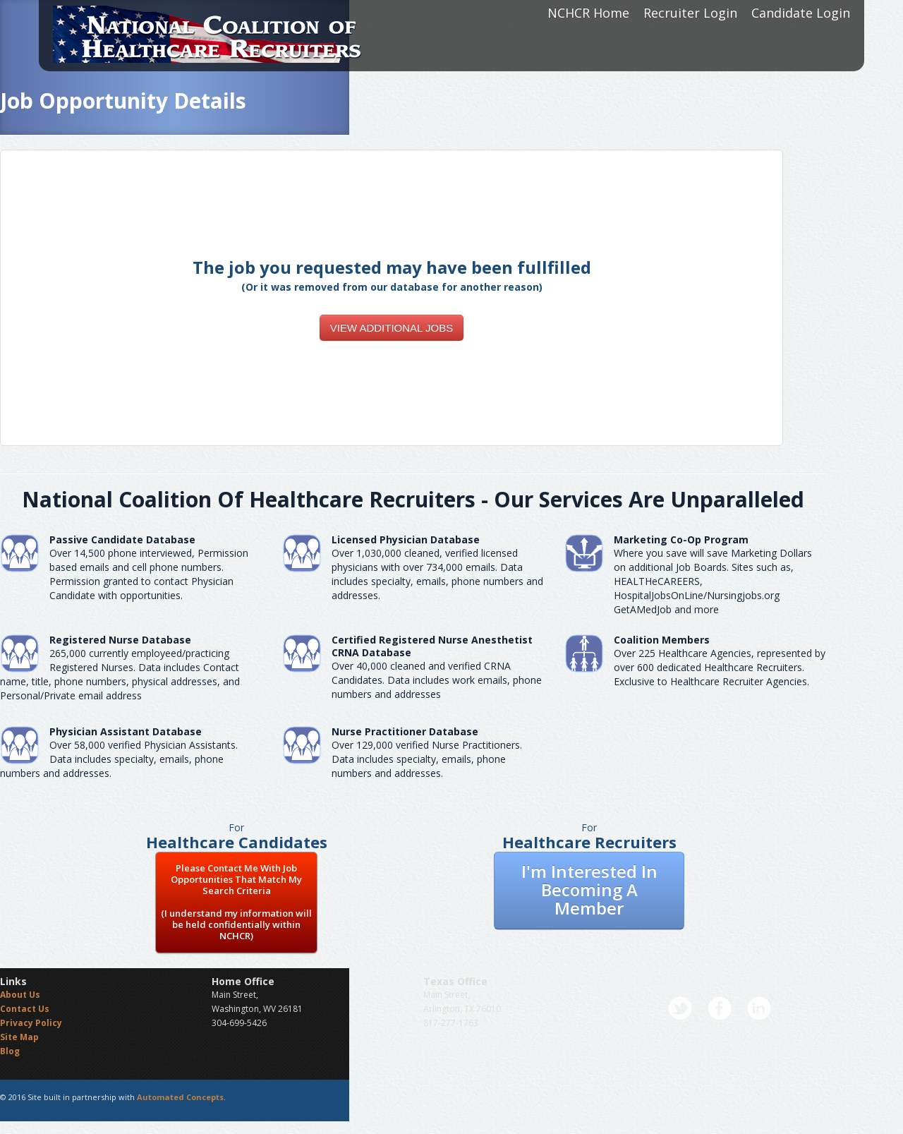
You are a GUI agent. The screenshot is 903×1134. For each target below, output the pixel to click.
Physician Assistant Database (125, 731)
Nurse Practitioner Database (405, 731)
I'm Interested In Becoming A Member (589, 889)
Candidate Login (800, 12)
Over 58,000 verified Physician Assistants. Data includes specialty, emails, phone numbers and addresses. (119, 759)
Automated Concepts (180, 1097)
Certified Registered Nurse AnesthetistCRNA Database (432, 646)
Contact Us (24, 1009)
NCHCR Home (588, 12)
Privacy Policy (31, 1023)
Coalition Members (662, 639)
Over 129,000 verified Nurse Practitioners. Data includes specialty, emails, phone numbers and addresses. (427, 759)
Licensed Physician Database (406, 539)
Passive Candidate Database (122, 539)
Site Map (19, 1037)
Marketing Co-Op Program (681, 539)
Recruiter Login (690, 12)
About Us (20, 995)
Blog (10, 1051)
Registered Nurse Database (120, 639)
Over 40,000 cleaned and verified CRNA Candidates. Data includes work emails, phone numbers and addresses (437, 680)
